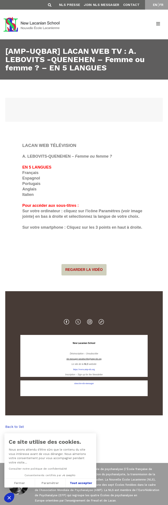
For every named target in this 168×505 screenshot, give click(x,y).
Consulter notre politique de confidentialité (37, 468)
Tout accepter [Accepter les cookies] (80, 483)
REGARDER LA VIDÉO (84, 270)
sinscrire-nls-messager (84, 383)
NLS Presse (69, 5)
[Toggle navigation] (158, 24)
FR (161, 5)
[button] (9, 497)
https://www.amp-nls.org (84, 369)
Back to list (14, 427)
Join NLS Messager (101, 5)
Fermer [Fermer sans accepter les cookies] (19, 483)
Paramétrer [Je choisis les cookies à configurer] (49, 483)
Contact (131, 5)
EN (155, 5)
